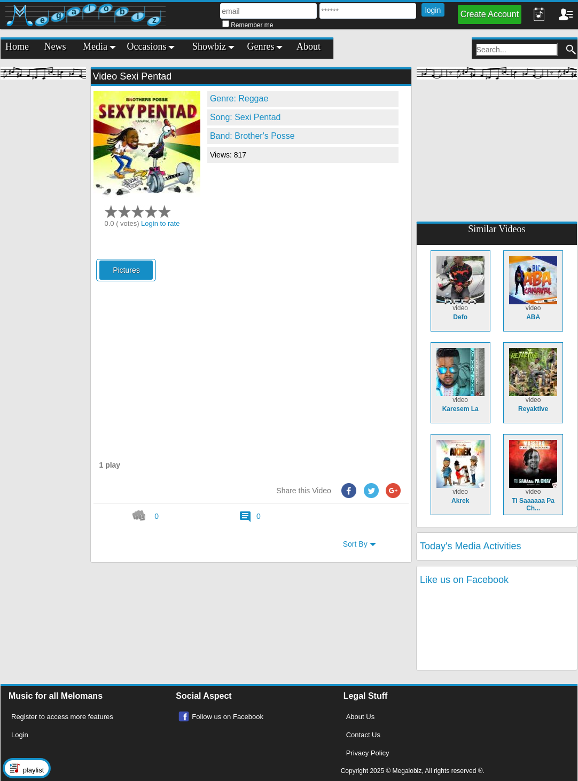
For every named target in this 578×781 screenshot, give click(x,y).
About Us (360, 717)
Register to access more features (62, 717)
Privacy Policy (367, 753)
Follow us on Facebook (227, 717)
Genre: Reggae (239, 98)
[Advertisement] (43, 245)
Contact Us (363, 735)
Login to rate (160, 223)
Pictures (126, 270)
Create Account (489, 14)
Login (19, 735)
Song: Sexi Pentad (245, 117)
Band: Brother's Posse (252, 135)
